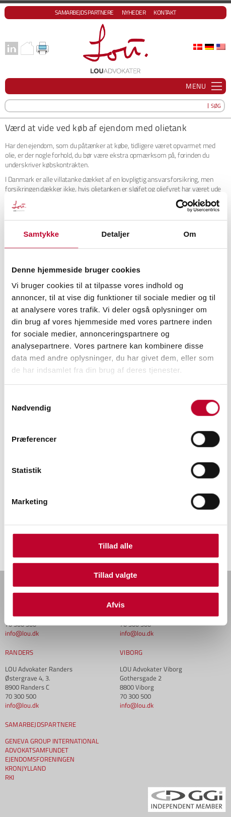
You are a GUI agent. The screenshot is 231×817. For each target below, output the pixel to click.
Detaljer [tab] (116, 233)
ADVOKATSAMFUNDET (36, 750)
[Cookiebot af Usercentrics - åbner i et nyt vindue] (175, 206)
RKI (9, 777)
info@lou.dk (22, 633)
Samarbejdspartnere (84, 12)
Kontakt (164, 12)
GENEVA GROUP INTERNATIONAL (52, 741)
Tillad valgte (115, 575)
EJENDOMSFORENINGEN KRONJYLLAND (39, 763)
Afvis (115, 604)
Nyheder (134, 12)
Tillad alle (115, 545)
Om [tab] (190, 233)
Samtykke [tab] (41, 233)
